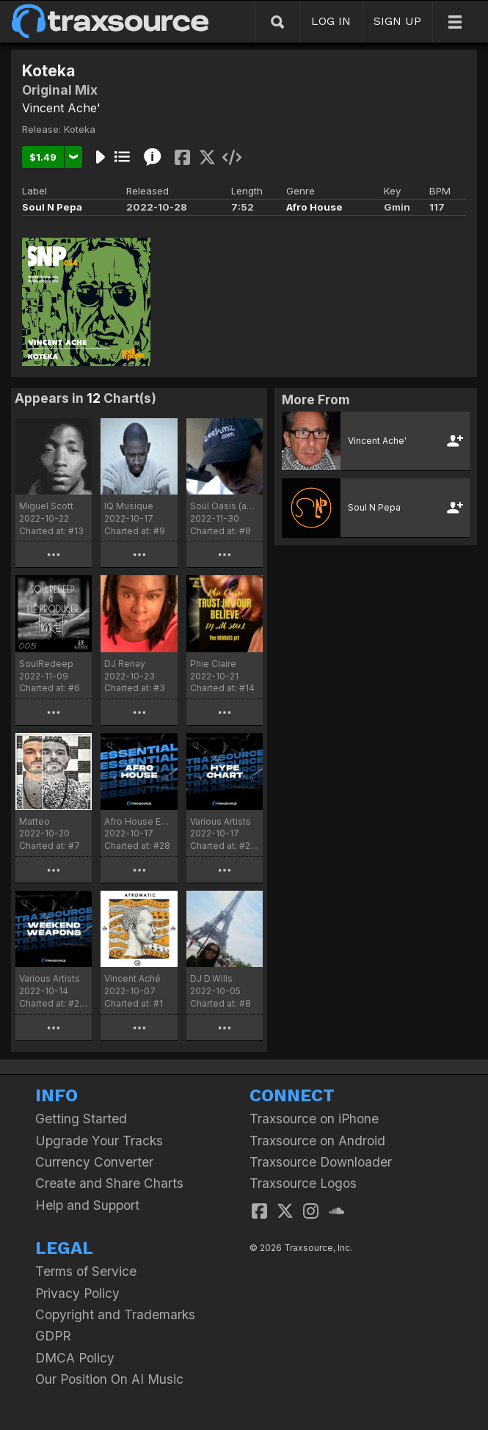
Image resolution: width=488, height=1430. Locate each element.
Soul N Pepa (52, 207)
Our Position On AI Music (109, 1379)
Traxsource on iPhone (314, 1118)
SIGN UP (397, 21)
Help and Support (87, 1205)
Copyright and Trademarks (115, 1314)
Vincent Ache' (61, 108)
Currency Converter (94, 1162)
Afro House (314, 207)
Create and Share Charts (109, 1183)
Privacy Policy (77, 1293)
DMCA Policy (74, 1357)
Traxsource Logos (303, 1183)
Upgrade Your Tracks (99, 1140)
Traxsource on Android (317, 1140)
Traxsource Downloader (321, 1162)
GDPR (53, 1335)
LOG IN (331, 21)
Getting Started (81, 1118)
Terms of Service (85, 1271)
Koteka (79, 129)
